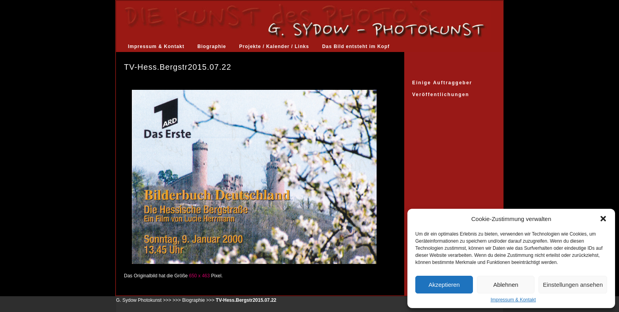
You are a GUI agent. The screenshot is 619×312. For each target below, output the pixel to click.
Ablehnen (505, 284)
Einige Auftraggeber (442, 82)
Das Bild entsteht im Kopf (356, 46)
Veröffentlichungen (440, 94)
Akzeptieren (444, 284)
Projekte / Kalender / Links (274, 46)
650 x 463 (199, 276)
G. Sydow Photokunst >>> (143, 300)
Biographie (211, 46)
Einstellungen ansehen (573, 284)
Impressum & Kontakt (513, 299)
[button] (603, 219)
